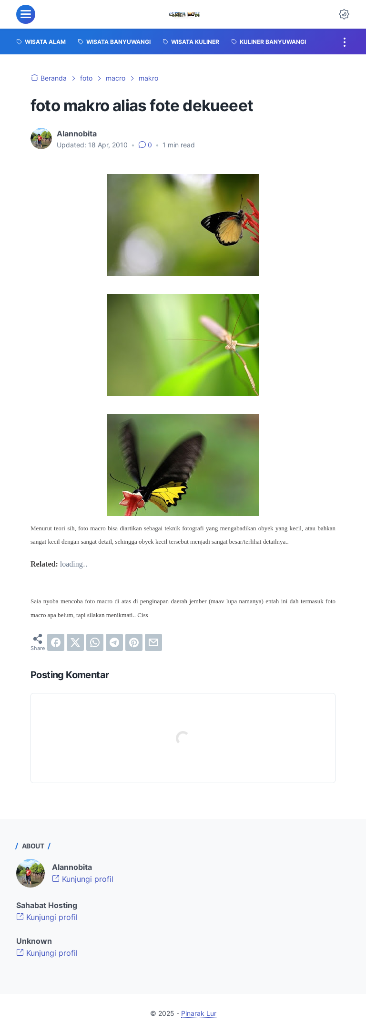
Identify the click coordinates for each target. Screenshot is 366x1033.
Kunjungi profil (82, 879)
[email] (153, 642)
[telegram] (114, 642)
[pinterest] (133, 642)
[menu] (25, 14)
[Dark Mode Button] (344, 14)
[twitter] (75, 642)
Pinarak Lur (198, 1013)
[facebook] (55, 642)
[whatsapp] (94, 642)
